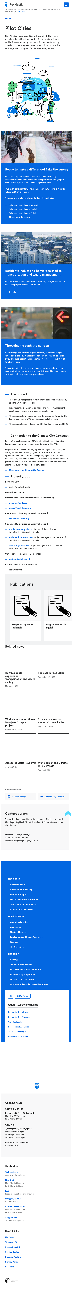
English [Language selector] (10, 996)
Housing (14, 959)
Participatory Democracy (21, 909)
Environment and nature (50, 9)
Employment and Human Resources (26, 937)
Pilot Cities (21, 12)
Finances (14, 942)
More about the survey (19, 217)
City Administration (19, 922)
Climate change (19, 796)
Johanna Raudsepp (18, 503)
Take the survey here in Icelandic (24, 205)
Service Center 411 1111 (37, 1209)
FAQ (37, 1192)
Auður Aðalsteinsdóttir (19, 559)
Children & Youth (17, 884)
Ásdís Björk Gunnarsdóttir (21, 537)
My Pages (23, 996)
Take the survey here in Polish (22, 213)
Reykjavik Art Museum (18, 1036)
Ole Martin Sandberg (19, 518)
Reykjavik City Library (18, 1012)
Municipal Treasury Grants (22, 979)
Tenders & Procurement (21, 964)
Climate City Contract (55, 796)
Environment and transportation (29, 9)
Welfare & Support (18, 894)
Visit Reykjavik (15, 1022)
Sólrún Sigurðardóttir (19, 545)
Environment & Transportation (24, 899)
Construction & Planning (21, 889)
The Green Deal (17, 947)
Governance (15, 927)
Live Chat (37, 1183)
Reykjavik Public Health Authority (25, 969)
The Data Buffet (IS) (17, 1031)
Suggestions (37, 1219)
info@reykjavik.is (37, 1200)
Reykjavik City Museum (19, 1017)
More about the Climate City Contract (27, 470)
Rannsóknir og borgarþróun (22, 974)
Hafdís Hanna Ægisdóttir (20, 529)
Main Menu (66, 4)
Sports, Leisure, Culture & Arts (24, 904)
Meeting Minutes (18, 932)
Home (6, 9)
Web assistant (37, 1174)
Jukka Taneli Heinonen (20, 508)
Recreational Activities (18, 1027)
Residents (12, 9)
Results (12, 292)
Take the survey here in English (23, 209)
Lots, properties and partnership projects (29, 984)
